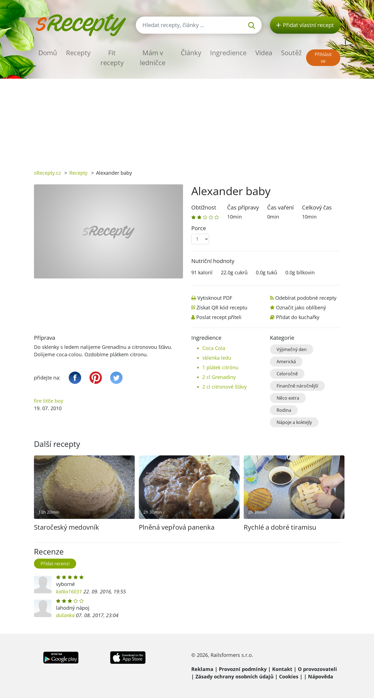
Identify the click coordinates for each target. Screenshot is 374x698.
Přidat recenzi (55, 564)
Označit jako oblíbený (301, 307)
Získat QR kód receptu (222, 307)
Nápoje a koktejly (294, 422)
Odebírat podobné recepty (305, 297)
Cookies (288, 676)
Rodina (284, 410)
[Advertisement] (187, 120)
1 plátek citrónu (220, 367)
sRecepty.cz (47, 172)
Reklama (202, 669)
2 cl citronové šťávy (224, 386)
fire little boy (48, 400)
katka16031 (69, 591)
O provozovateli (317, 669)
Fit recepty (112, 57)
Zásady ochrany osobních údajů (234, 676)
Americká (286, 362)
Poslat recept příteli (219, 317)
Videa (263, 52)
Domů (47, 52)
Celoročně (287, 374)
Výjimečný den (292, 349)
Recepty (78, 52)
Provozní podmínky (243, 669)
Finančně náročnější (297, 386)
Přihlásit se (323, 57)
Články (191, 52)
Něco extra (288, 398)
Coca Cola (213, 348)
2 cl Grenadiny (219, 377)
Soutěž (291, 52)
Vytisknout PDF (214, 297)
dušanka (65, 615)
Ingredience (228, 52)
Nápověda (320, 676)
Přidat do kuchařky (297, 317)
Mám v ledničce (152, 57)
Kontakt (282, 669)
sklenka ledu (216, 357)
